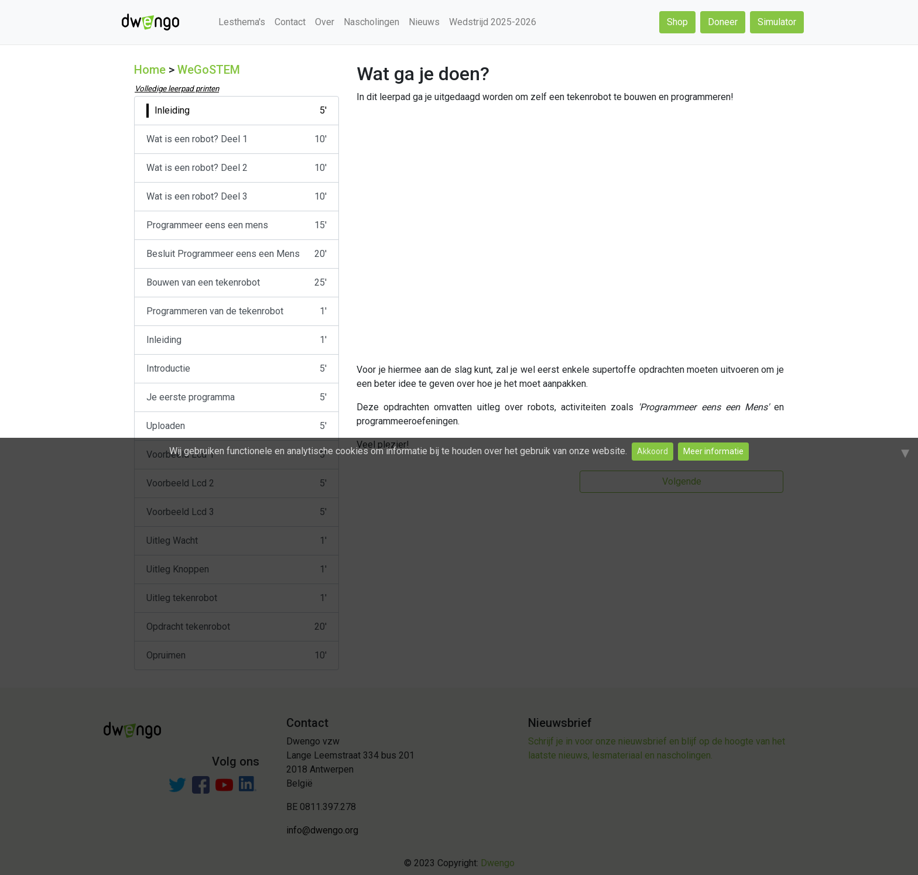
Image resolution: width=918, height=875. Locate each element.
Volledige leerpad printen (177, 88)
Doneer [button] (723, 22)
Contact (290, 22)
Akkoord (652, 451)
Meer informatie (713, 451)
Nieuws (424, 22)
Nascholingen (371, 22)
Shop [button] (677, 22)
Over (324, 22)
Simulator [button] (777, 22)
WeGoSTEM (208, 70)
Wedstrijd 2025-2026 (492, 22)
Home (150, 70)
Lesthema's (241, 22)
